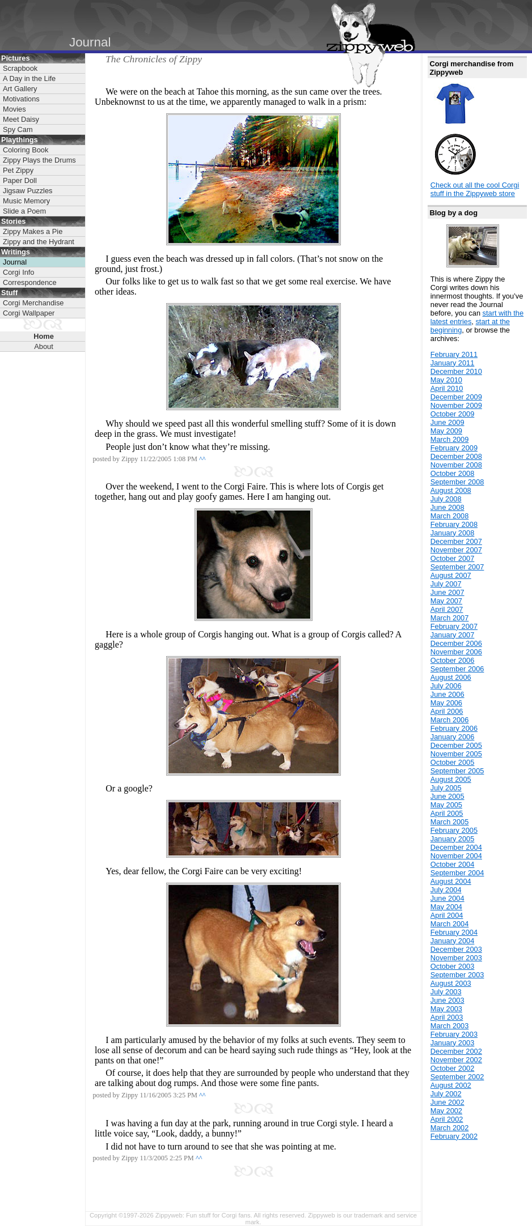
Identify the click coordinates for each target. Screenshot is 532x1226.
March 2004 (449, 923)
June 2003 (447, 1000)
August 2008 (450, 490)
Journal (15, 262)
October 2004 (452, 864)
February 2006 (454, 728)
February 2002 (454, 1136)
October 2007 (452, 558)
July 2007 (446, 584)
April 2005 (446, 813)
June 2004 (447, 898)
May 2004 (446, 907)
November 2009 (456, 405)
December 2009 (456, 397)
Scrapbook (20, 68)
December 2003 (456, 949)
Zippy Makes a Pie (32, 231)
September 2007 (457, 567)
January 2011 (452, 363)
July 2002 (446, 1093)
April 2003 (446, 1017)
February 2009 (454, 448)
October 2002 (452, 1068)
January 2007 (452, 635)
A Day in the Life (29, 78)
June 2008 (447, 507)
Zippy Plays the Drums (39, 160)
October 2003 (452, 966)
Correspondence (30, 282)
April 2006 (446, 711)
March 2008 (449, 516)
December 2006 (456, 643)
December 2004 (456, 847)
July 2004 (446, 890)
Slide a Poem (24, 211)
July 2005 (446, 788)
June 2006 (447, 694)
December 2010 (456, 371)
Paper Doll (20, 180)
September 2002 (457, 1076)
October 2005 (452, 762)
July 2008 (446, 499)
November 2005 (456, 754)
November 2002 (456, 1059)
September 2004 (457, 873)
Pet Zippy (18, 170)
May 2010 (446, 380)
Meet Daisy (21, 119)
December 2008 (456, 456)
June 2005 (447, 796)
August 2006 (450, 677)
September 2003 (457, 974)
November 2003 (456, 957)
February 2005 (454, 830)
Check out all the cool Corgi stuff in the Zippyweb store (475, 189)
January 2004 (452, 940)
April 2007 (446, 609)
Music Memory (26, 201)
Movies (14, 109)
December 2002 (456, 1051)
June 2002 (447, 1102)
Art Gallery (20, 88)
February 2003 (454, 1034)
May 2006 (446, 703)
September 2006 (457, 669)
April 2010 (446, 388)
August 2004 (450, 881)
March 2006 (449, 720)
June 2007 (447, 592)
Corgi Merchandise (33, 303)
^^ (202, 459)
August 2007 (450, 575)
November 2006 (456, 652)
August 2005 (450, 779)
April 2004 (446, 915)
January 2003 (452, 1042)
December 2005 (456, 745)
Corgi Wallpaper (28, 313)
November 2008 (456, 465)
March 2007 (449, 618)
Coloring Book (25, 150)
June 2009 (447, 422)
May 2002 (446, 1110)
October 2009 (452, 414)
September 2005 (457, 771)
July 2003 (446, 991)
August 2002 (450, 1085)
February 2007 (454, 626)
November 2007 (456, 550)
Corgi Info (18, 272)
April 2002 (446, 1119)
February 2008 (454, 524)
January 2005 (452, 839)
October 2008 (452, 473)
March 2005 (449, 822)
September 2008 (457, 482)
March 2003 (449, 1025)
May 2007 (446, 601)
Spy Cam (18, 129)
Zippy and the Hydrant (38, 241)
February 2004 (454, 932)
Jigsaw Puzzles (27, 190)
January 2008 (452, 533)
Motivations (21, 99)
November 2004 (456, 856)
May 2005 (446, 805)
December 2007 (456, 541)
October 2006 (452, 660)
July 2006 (446, 686)
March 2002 (449, 1127)
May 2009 (446, 431)
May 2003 (446, 1008)
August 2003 (450, 983)
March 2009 (449, 439)
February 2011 (454, 354)
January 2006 (452, 737)
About (43, 346)
